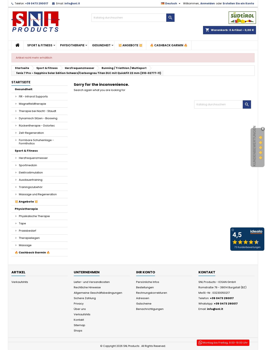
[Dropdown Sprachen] (171, 3)
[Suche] (133, 18)
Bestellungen (145, 287)
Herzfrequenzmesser (33, 158)
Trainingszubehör (31, 187)
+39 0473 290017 (36, 3)
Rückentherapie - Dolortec (37, 126)
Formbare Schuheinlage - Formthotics (36, 141)
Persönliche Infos (147, 282)
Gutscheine (143, 304)
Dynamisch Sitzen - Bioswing (38, 118)
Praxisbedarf (27, 231)
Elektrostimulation (31, 172)
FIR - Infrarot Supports (33, 96)
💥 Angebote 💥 (130, 45)
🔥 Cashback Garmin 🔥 (168, 45)
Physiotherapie (72, 45)
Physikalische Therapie (34, 216)
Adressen (142, 298)
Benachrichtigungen (150, 309)
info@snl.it (72, 3)
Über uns (80, 309)
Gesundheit (101, 45)
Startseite (20, 82)
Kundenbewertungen (254, 146)
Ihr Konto (145, 272)
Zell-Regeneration (31, 133)
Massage (25, 245)
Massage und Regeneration (38, 194)
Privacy (79, 304)
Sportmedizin (28, 165)
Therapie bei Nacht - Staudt (37, 111)
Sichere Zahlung (85, 298)
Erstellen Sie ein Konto (238, 3)
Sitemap (79, 325)
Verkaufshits (19, 282)
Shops (78, 331)
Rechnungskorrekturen (151, 293)
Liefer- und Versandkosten (92, 282)
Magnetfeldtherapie (32, 104)
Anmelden (207, 3)
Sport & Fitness (39, 45)
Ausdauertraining (30, 180)
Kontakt (79, 320)
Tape (22, 223)
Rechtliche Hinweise (87, 287)
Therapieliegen (29, 238)
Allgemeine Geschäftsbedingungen (98, 293)
